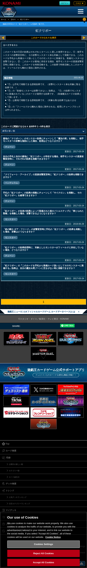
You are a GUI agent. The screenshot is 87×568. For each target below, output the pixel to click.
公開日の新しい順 (16, 464)
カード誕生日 (14, 477)
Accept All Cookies (43, 562)
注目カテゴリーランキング (19, 504)
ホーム (3, 19)
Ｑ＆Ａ (13, 19)
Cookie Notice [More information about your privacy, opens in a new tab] (53, 537)
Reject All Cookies (43, 553)
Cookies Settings (43, 544)
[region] (43, 540)
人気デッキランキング (18, 497)
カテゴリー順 (14, 471)
